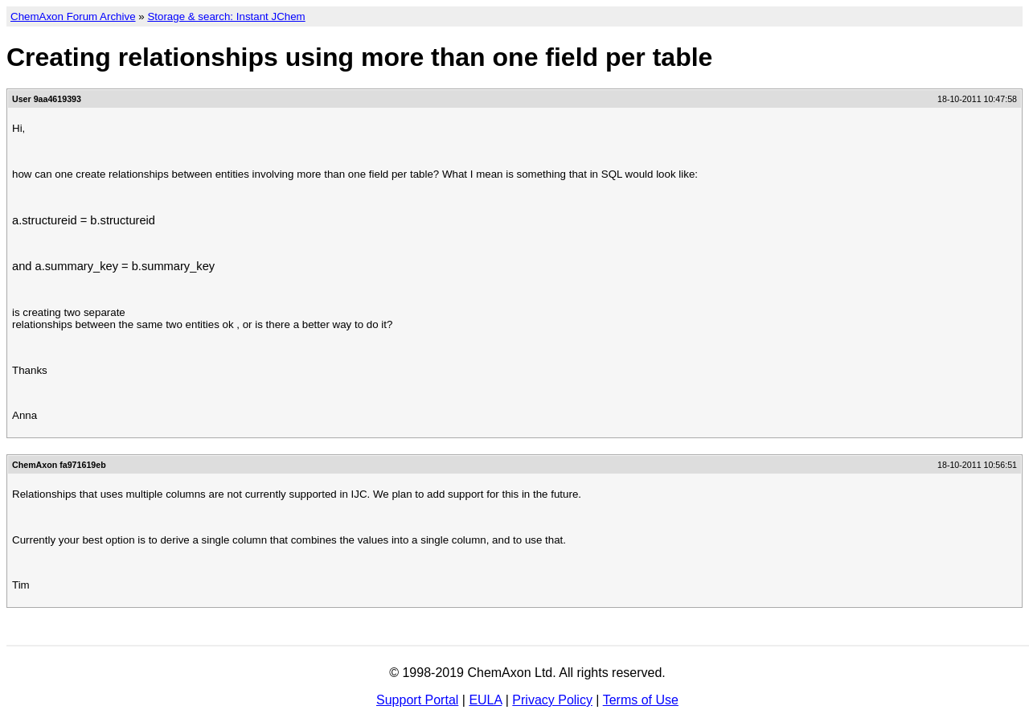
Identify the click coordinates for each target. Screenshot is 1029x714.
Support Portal (417, 700)
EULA (485, 700)
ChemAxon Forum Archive (73, 16)
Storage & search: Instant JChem (226, 16)
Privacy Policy (552, 700)
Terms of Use (640, 700)
